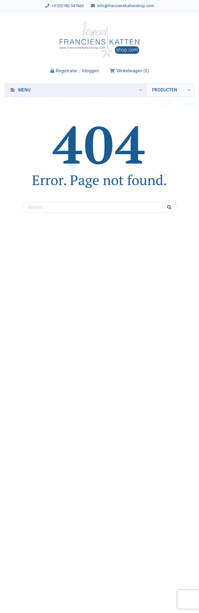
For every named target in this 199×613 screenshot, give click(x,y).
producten (164, 89)
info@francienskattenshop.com (125, 5)
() (129, 70)
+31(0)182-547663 (68, 5)
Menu (24, 89)
